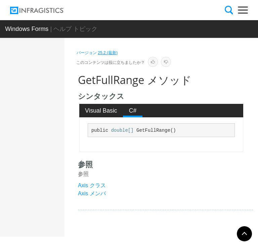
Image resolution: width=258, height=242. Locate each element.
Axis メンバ (92, 193)
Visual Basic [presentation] (101, 110)
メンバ (51, 116)
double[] (122, 130)
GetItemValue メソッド (56, 225)
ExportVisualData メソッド (56, 151)
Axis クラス (92, 185)
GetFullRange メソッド (55, 190)
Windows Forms (26, 29)
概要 (48, 104)
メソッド (53, 127)
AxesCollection (50, 78)
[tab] (101, 110)
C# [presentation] (133, 110)
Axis (43, 93)
